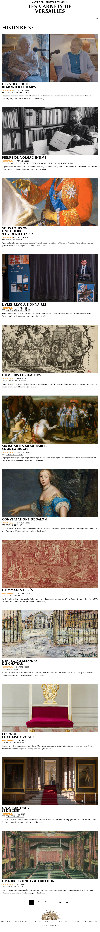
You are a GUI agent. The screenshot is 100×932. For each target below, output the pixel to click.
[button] (96, 18)
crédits (77, 921)
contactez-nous (22, 921)
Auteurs (37, 921)
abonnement (5, 921)
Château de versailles (49, 926)
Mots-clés (49, 921)
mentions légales (92, 921)
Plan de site (64, 921)
